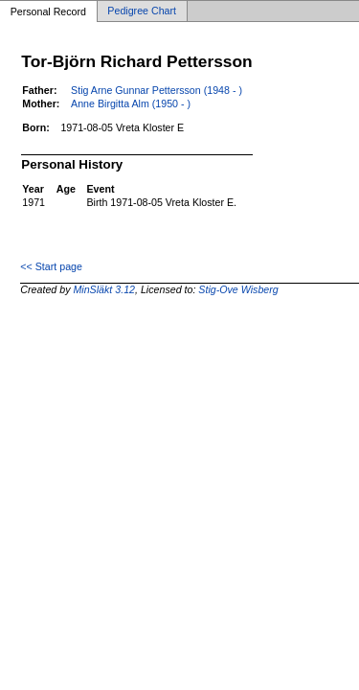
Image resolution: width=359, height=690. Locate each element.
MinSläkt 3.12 (104, 289)
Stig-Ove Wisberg (238, 289)
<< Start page (51, 266)
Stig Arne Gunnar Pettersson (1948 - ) (156, 90)
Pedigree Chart (141, 11)
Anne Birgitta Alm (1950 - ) (131, 103)
